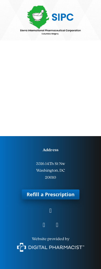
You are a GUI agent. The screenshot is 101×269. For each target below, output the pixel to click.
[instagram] (44, 225)
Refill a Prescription (51, 194)
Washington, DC (50, 170)
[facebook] (50, 211)
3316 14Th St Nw (50, 164)
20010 (50, 177)
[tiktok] (57, 225)
